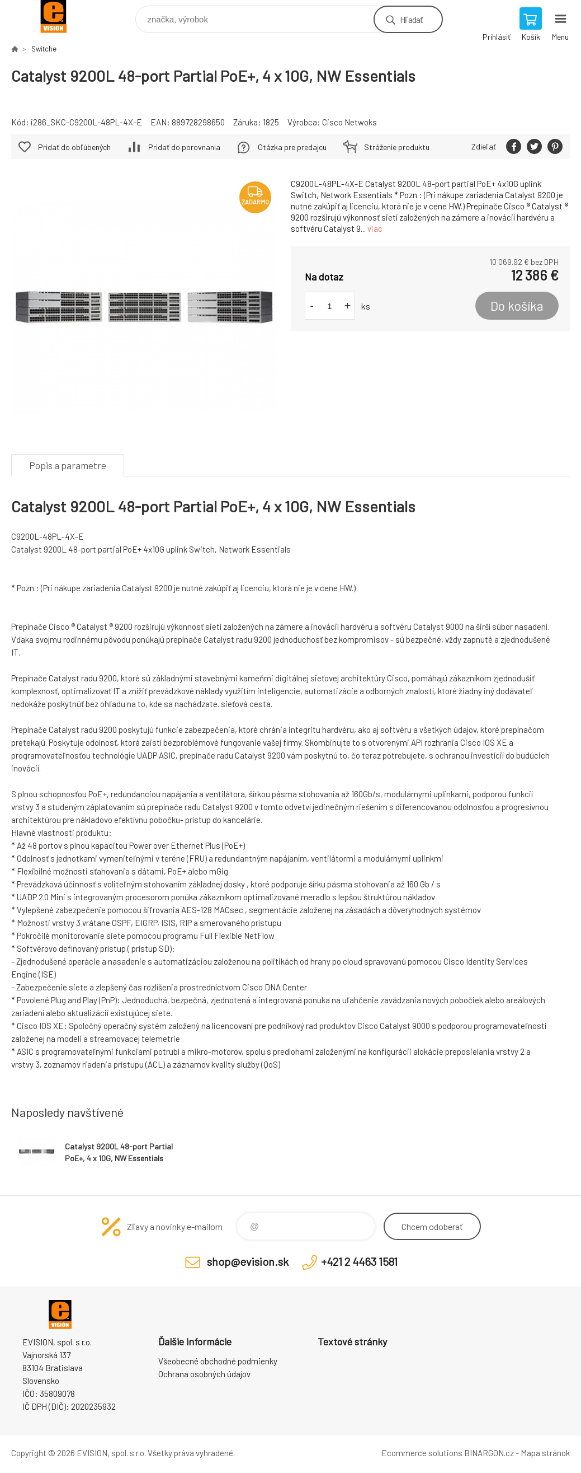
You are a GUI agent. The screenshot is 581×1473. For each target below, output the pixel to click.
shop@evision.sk (248, 1261)
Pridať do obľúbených (74, 147)
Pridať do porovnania (184, 147)
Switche (43, 48)
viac (374, 228)
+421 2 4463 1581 (359, 1261)
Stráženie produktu (396, 147)
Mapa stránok (545, 1453)
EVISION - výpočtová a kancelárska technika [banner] (60, 16)
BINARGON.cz (489, 1453)
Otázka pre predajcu (292, 147)
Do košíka (517, 306)
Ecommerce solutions (421, 1453)
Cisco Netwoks (349, 122)
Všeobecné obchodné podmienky (217, 1361)
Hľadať (411, 19)
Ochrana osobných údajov (204, 1374)
